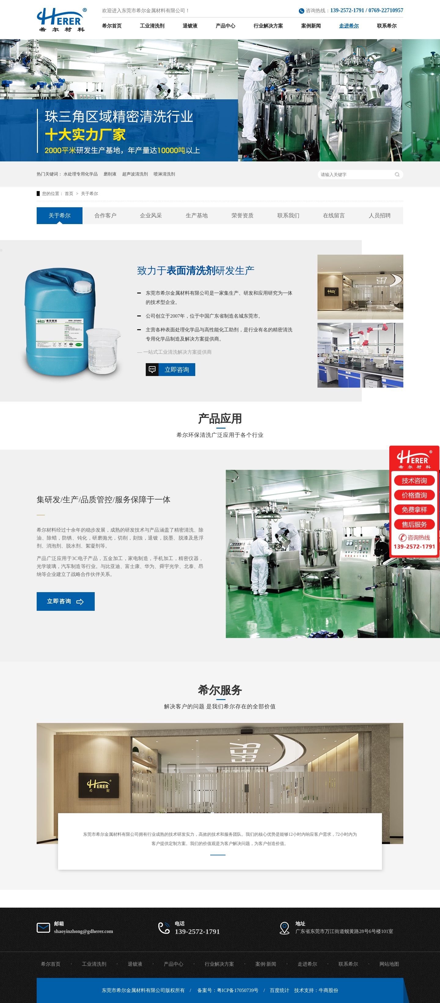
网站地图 (389, 964)
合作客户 (105, 215)
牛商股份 (328, 990)
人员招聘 (380, 215)
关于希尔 (89, 193)
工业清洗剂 (152, 25)
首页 (70, 193)
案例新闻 (311, 25)
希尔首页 (112, 25)
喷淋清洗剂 (164, 173)
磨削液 (110, 173)
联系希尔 (387, 25)
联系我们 (288, 215)
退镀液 (190, 25)
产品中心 (225, 25)
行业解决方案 (268, 25)
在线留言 (334, 215)
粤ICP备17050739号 (238, 990)
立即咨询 (177, 369)
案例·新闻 (265, 964)
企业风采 (151, 215)
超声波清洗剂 (135, 173)
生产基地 (197, 215)
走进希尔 (349, 25)
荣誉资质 (243, 215)
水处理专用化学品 (81, 173)
